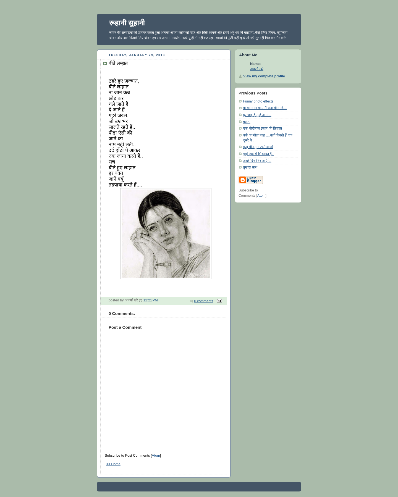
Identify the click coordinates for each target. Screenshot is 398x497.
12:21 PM (150, 300)
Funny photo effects (258, 101)
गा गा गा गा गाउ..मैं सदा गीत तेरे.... (265, 108)
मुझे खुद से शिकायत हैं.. (258, 154)
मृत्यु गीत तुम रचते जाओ (258, 147)
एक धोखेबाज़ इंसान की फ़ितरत (262, 128)
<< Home (113, 464)
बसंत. (246, 122)
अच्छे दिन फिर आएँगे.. (257, 161)
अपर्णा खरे (256, 69)
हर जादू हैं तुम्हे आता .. (257, 115)
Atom (156, 455)
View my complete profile (264, 76)
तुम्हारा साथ (250, 167)
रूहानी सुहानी (127, 23)
